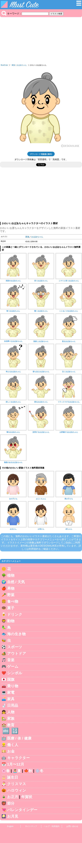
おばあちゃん (22, 65)
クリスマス (16, 784)
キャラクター (18, 758)
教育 (10, 725)
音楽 (10, 660)
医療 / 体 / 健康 (19, 738)
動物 (10, 621)
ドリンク (14, 614)
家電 (10, 692)
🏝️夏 (17, 771)
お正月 (12, 797)
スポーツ (14, 647)
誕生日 (12, 777)
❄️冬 (39, 771)
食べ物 (12, 601)
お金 (11, 751)
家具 (10, 699)
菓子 (10, 608)
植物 (10, 575)
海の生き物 (16, 634)
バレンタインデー (22, 810)
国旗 (10, 679)
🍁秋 (28, 771)
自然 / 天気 (16, 582)
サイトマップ (31, 826)
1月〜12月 (15, 764)
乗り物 (12, 686)
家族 (13, 65)
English (10, 826)
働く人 (12, 745)
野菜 (10, 595)
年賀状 (26, 797)
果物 (10, 588)
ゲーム (12, 666)
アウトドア (16, 653)
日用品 (12, 705)
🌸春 (6, 771)
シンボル (14, 673)
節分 (10, 803)
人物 (10, 712)
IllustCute (4, 65)
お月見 (12, 816)
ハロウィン (16, 790)
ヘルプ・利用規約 (52, 826)
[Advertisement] (41, 41)
